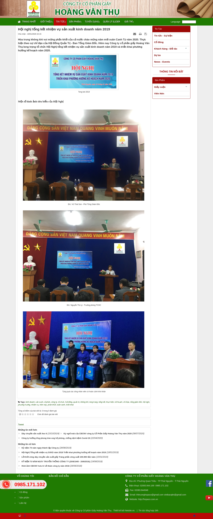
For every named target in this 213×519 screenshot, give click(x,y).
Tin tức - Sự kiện (163, 35)
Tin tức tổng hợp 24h (148, 510)
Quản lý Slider (111, 21)
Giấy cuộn (159, 87)
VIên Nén (159, 93)
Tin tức (60, 21)
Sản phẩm (74, 21)
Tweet (21, 424)
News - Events (162, 61)
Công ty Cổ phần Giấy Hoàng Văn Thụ (93, 510)
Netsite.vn (129, 510)
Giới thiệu (46, 21)
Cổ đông (159, 42)
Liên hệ (22, 503)
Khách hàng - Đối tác (165, 48)
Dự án (157, 55)
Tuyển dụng (92, 21)
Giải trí (128, 21)
